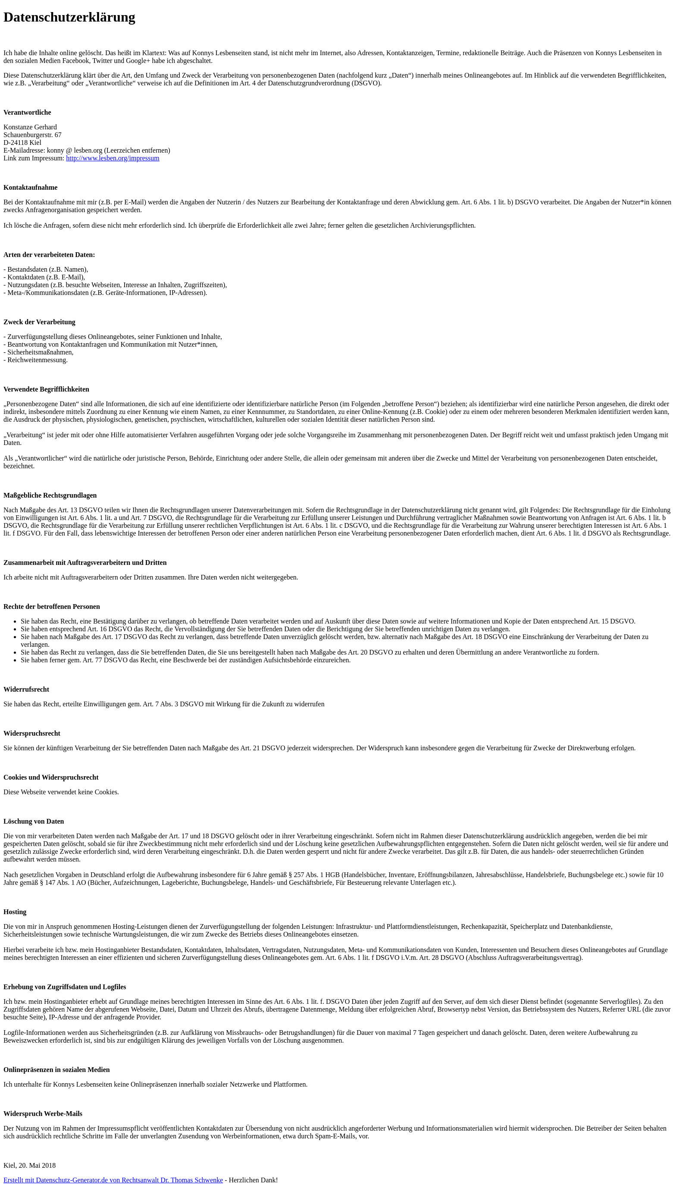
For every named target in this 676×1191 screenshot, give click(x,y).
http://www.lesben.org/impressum (112, 158)
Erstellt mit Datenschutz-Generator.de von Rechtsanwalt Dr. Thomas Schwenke (113, 1180)
